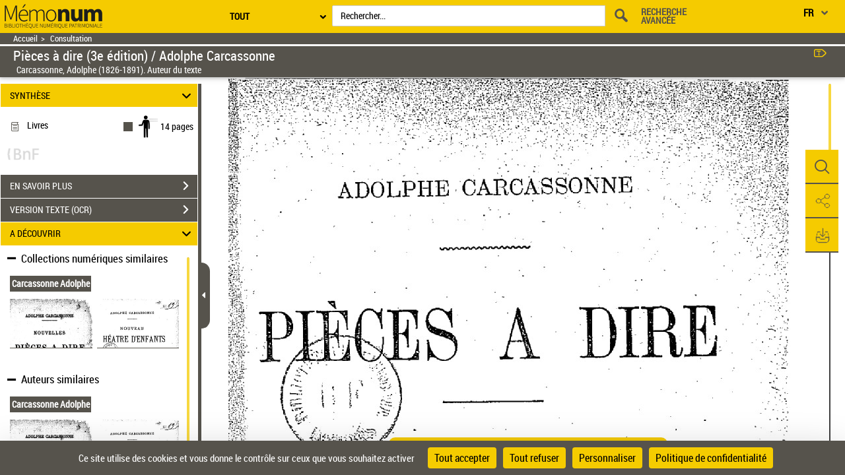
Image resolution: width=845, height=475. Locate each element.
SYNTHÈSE (102, 95)
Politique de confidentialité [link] (711, 458)
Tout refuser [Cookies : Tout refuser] (534, 458)
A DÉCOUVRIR (102, 233)
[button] (821, 167)
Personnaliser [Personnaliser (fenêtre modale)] (607, 458)
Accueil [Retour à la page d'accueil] (25, 38)
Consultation (71, 38)
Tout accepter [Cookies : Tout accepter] (462, 458)
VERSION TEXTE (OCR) (103, 210)
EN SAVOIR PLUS (103, 186)
